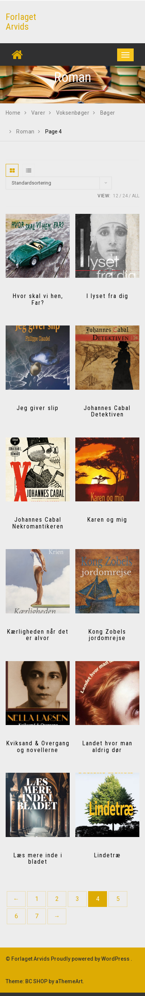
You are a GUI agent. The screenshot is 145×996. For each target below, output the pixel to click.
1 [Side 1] (36, 898)
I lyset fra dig (107, 296)
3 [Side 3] (77, 898)
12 (115, 195)
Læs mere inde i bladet (38, 859)
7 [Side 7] (36, 916)
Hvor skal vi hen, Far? (37, 299)
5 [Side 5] (118, 898)
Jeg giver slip (38, 408)
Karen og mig (107, 519)
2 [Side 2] (57, 898)
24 (125, 195)
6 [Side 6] (16, 916)
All (135, 195)
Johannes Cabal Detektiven (107, 411)
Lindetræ (107, 855)
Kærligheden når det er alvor (38, 635)
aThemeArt (68, 981)
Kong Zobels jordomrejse (107, 635)
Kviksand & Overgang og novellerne (38, 747)
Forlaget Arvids (21, 22)
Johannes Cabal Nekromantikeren (38, 523)
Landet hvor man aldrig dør (107, 747)
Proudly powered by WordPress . (91, 959)
